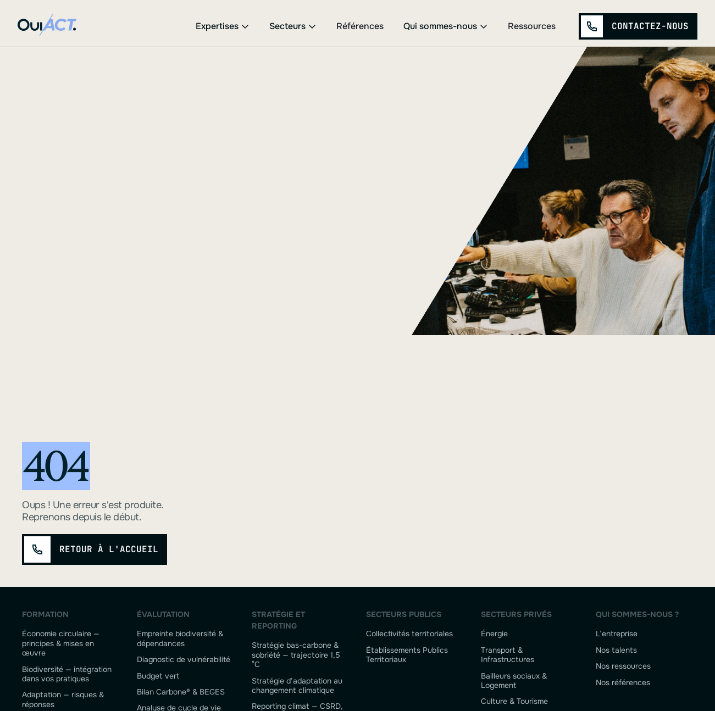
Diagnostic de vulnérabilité (183, 659)
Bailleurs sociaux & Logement (514, 680)
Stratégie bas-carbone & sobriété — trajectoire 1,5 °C (296, 655)
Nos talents (616, 650)
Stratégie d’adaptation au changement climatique (297, 685)
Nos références (623, 682)
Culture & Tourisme (514, 701)
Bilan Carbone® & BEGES (181, 692)
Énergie (494, 633)
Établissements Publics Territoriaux (407, 655)
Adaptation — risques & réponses (63, 699)
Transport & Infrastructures (507, 655)
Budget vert (158, 676)
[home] (50, 26)
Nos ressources (623, 666)
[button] (222, 26)
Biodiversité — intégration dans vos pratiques (67, 674)
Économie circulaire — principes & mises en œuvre (60, 643)
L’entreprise (617, 633)
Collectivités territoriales (409, 633)
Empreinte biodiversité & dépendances (180, 638)
